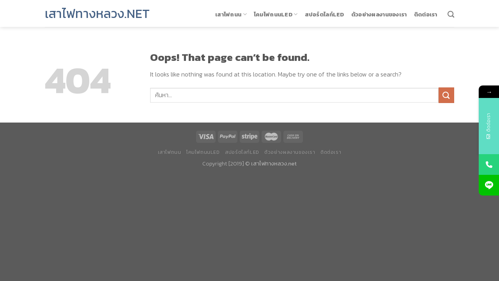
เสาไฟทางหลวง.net (97, 13)
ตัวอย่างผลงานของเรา (379, 14)
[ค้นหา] (451, 15)
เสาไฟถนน (231, 14)
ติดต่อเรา (425, 14)
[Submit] (446, 95)
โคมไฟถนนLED (276, 14)
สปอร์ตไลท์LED (324, 14)
